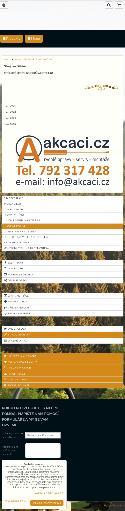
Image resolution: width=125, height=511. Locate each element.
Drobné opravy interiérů (20, 231)
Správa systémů (14, 215)
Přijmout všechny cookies (47, 503)
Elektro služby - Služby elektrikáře (27, 237)
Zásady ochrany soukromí (49, 492)
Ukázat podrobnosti (15, 501)
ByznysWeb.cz (112, 505)
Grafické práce (13, 198)
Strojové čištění (14, 226)
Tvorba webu (12, 204)
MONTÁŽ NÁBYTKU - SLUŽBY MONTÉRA (26, 248)
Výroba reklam (13, 209)
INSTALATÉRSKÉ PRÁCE (16, 242)
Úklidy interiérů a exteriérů (22, 220)
